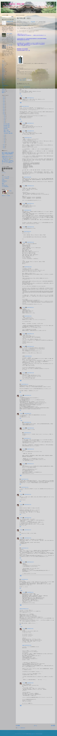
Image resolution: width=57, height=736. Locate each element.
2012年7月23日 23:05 (30, 185)
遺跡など (3, 65)
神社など (3, 82)
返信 (20, 93)
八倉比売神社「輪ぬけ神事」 (8, 133)
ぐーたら (23, 97)
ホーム (35, 725)
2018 (4, 104)
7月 (4, 122)
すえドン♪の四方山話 (5, 178)
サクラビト (4, 182)
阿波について (4, 64)
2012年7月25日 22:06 (30, 346)
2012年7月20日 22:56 (27, 422)
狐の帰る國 (33, 21)
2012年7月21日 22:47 (27, 529)
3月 (4, 139)
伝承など (3, 89)
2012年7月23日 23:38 (30, 226)
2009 (4, 147)
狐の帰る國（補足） (7, 127)
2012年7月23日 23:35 (27, 210)
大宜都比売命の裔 (5, 85)
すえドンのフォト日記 (5, 176)
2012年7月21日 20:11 (27, 432)
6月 (4, 135)
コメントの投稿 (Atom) (21, 727)
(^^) (2, 163)
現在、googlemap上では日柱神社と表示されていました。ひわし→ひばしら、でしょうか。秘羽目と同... (7, 161)
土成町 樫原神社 (9, 33)
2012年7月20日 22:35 (27, 413)
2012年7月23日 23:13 (30, 203)
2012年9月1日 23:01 (30, 628)
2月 (4, 141)
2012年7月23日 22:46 (27, 177)
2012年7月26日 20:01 (28, 356)
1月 (4, 142)
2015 (4, 109)
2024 (4, 96)
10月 (5, 118)
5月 (4, 136)
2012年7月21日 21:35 (24, 479)
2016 (4, 107)
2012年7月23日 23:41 (27, 231)
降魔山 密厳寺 (6, 130)
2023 (4, 98)
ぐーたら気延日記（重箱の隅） (13, 4)
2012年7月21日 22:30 (27, 504)
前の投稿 (53, 725)
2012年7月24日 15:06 (28, 266)
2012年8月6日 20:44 (24, 579)
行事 (2, 75)
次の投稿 (18, 725)
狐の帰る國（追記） (7, 125)
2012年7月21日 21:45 (24, 487)
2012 (4, 113)
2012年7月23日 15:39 (28, 137)
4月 (4, 138)
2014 (4, 110)
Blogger (41, 733)
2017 (4, 106)
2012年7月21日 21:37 (30, 463)
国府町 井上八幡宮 (7, 131)
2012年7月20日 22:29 (27, 395)
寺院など (3, 78)
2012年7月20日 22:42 (30, 97)
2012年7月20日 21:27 (24, 384)
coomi (21, 608)
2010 (4, 146)
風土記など (4, 91)
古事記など (4, 71)
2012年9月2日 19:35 (30, 682)
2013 (4, 112)
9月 (4, 119)
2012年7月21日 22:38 (27, 517)
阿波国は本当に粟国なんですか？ (9, 22)
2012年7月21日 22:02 (27, 494)
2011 (4, 144)
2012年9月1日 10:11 (25, 608)
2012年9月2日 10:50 (28, 645)
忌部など (3, 68)
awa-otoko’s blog (4, 185)
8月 (4, 121)
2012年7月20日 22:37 (30, 123)
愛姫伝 (3, 183)
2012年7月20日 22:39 (30, 130)
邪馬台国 (3, 79)
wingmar (32, 733)
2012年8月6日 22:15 (30, 592)
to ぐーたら (4, 172)
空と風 (3, 179)
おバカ (3, 60)
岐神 (2, 67)
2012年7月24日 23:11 (30, 307)
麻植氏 (3, 92)
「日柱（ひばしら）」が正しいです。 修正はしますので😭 (7, 159)
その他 (3, 61)
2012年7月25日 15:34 (28, 316)
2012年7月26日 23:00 (30, 372)
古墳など (3, 72)
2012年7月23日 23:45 (30, 242)
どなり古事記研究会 (5, 186)
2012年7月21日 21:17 (27, 438)
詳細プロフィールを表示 (6, 195)
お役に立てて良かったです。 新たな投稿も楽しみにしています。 (7, 156)
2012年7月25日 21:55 (30, 333)
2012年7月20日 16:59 (25, 106)
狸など (3, 86)
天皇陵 (3, 88)
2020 (4, 101)
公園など (3, 74)
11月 (5, 116)
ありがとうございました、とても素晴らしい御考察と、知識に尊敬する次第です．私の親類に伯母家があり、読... (7, 153)
